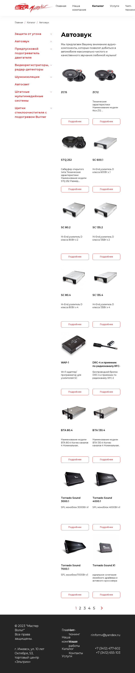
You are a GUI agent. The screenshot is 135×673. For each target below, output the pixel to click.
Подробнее (74, 121)
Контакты (76, 653)
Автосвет (22, 84)
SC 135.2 (98, 227)
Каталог (98, 5)
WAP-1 (65, 362)
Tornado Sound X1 (104, 565)
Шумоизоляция (27, 77)
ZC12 (96, 92)
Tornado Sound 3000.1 (70, 499)
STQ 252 (66, 159)
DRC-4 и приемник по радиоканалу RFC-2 (106, 364)
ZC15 (64, 92)
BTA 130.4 (99, 430)
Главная (61, 5)
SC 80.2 (66, 227)
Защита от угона (28, 34)
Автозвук (22, 41)
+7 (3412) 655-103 (108, 652)
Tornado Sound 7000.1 (70, 567)
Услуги (114, 5)
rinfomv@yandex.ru (105, 635)
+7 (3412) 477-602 (107, 648)
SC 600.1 (98, 159)
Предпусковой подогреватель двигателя (27, 53)
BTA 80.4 (67, 430)
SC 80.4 (66, 295)
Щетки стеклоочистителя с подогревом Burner (31, 112)
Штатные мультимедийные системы (29, 96)
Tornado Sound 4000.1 (102, 499)
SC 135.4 (98, 295)
